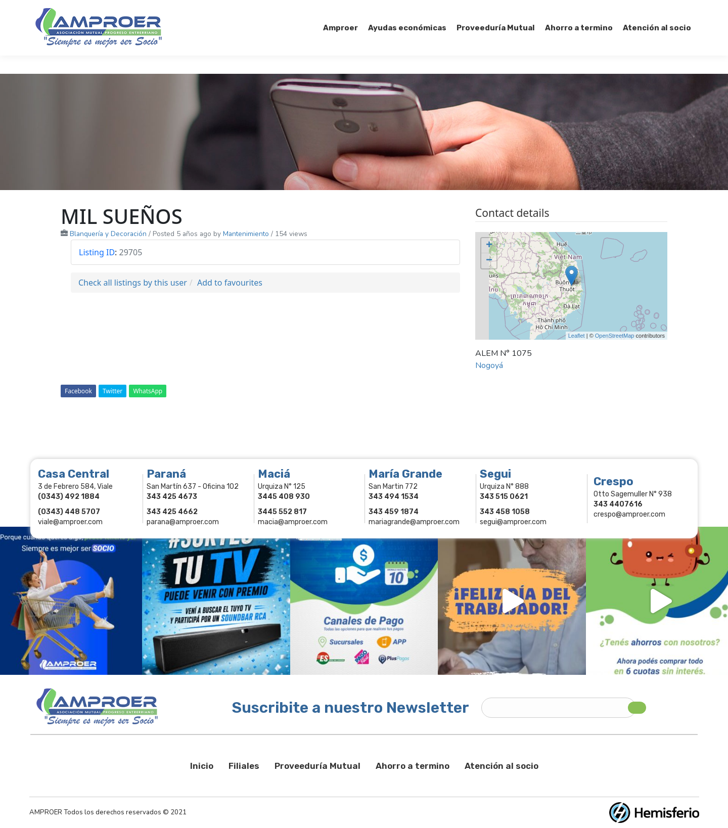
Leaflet (576, 336)
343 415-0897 (148, 9)
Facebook (78, 391)
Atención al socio (501, 766)
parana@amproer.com (183, 522)
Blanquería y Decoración (108, 234)
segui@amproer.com (513, 522)
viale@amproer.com (70, 522)
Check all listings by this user (132, 282)
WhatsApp (147, 391)
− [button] (489, 260)
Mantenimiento (246, 234)
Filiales (244, 766)
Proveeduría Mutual (317, 766)
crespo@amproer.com (629, 514)
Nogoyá (489, 365)
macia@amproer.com (293, 522)
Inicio (201, 766)
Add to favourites (229, 282)
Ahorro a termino (412, 766)
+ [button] (489, 245)
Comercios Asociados (629, 9)
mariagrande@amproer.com (414, 522)
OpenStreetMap (614, 336)
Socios (565, 9)
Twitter (112, 391)
